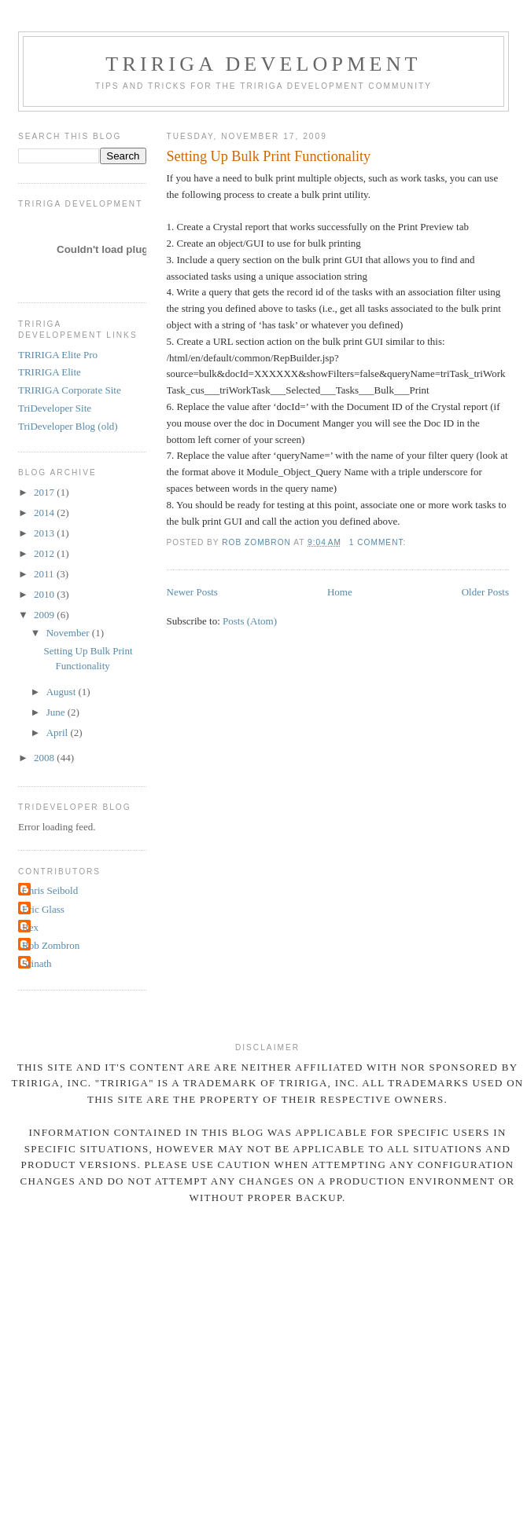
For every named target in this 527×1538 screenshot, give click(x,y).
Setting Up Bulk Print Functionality (269, 156)
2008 (45, 758)
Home (339, 592)
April (58, 732)
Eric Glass (43, 909)
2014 (45, 512)
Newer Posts (192, 592)
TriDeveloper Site (54, 408)
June (57, 712)
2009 (45, 615)
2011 (45, 574)
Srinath (37, 963)
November (69, 633)
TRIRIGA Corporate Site (69, 390)
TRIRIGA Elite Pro (58, 355)
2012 (45, 553)
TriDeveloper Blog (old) (68, 426)
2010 (45, 594)
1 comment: (379, 542)
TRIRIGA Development (263, 64)
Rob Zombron (50, 945)
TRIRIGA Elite (49, 372)
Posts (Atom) (250, 621)
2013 (45, 533)
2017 (45, 492)
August (62, 692)
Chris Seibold (50, 890)
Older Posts (485, 592)
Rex (30, 927)
